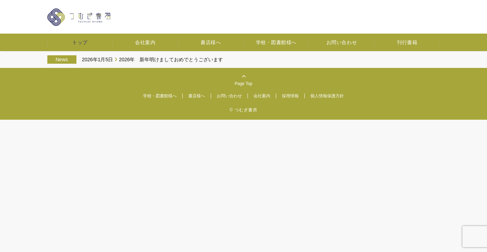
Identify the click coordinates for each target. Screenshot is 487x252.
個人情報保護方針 (327, 95)
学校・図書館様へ (276, 42)
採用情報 (290, 95)
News (62, 59)
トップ (80, 42)
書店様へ (211, 42)
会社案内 (145, 42)
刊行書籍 (407, 42)
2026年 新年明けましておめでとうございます (171, 59)
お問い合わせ (341, 42)
